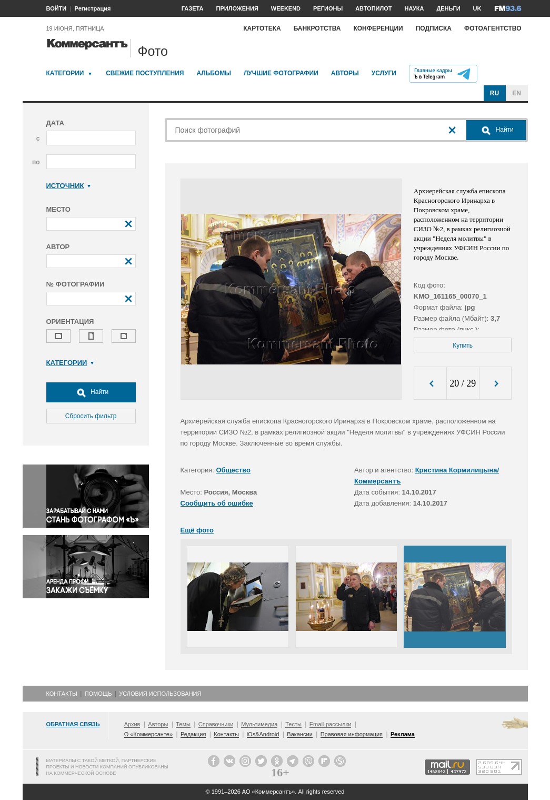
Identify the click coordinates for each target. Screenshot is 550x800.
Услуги (384, 73)
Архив (132, 724)
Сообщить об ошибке (217, 503)
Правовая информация (352, 734)
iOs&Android (263, 734)
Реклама (403, 734)
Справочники (216, 724)
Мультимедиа (259, 724)
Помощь (98, 693)
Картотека (262, 28)
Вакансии (300, 734)
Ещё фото (197, 530)
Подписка (434, 28)
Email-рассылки (330, 724)
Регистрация (93, 8)
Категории (65, 73)
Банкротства (317, 28)
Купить (463, 345)
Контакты (61, 693)
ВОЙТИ (56, 8)
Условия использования (160, 693)
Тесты (293, 724)
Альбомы (213, 73)
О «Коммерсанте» (148, 734)
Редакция (193, 734)
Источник (68, 186)
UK (477, 8)
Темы (183, 724)
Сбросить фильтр (91, 416)
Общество (233, 470)
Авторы (345, 73)
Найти (91, 392)
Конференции (378, 28)
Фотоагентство (493, 28)
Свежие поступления (145, 73)
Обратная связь (73, 724)
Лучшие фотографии (281, 73)
